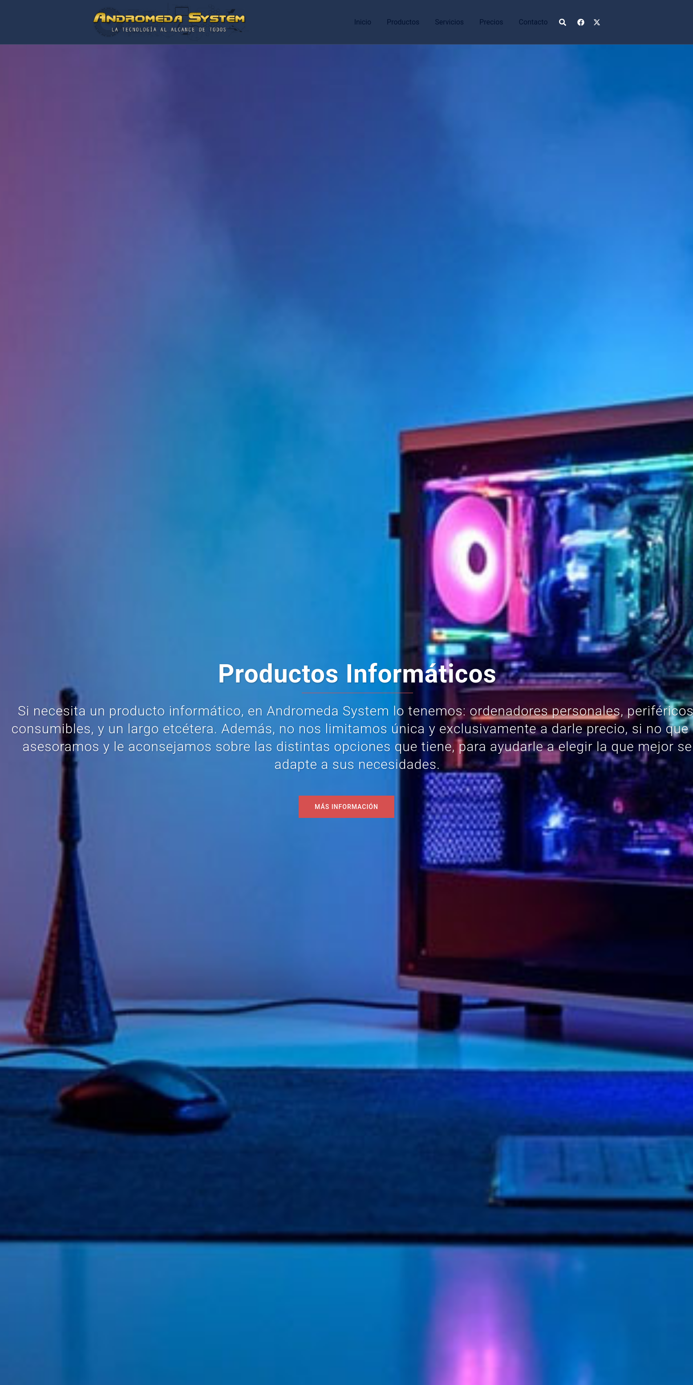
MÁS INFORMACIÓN (346, 806)
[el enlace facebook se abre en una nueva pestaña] (580, 21)
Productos (403, 22)
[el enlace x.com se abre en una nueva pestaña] (596, 21)
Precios (491, 22)
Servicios (449, 22)
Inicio (362, 22)
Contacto (533, 22)
